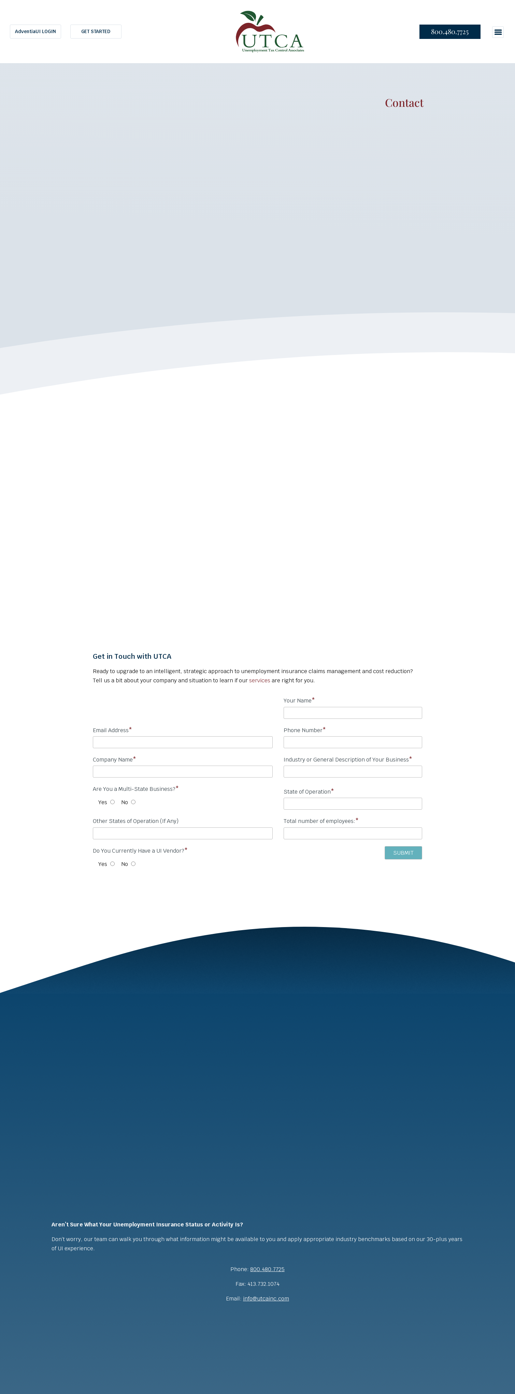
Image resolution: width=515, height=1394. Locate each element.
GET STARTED (95, 31)
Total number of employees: (353, 828)
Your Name (353, 708)
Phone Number (353, 738)
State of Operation (309, 791)
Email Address (183, 738)
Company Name (183, 767)
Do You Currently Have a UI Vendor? (140, 850)
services (259, 680)
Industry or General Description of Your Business (353, 767)
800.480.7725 (450, 31)
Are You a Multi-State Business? (136, 789)
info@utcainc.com (266, 1298)
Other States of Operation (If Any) (135, 821)
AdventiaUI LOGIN (35, 31)
